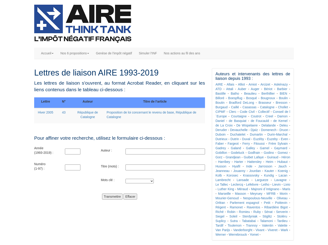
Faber (219, 143)
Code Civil (247, 112)
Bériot (268, 89)
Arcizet (265, 84)
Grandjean (233, 157)
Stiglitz (267, 216)
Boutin (220, 102)
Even (284, 139)
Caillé (235, 107)
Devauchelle (239, 130)
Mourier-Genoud (227, 198)
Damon (282, 116)
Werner (220, 234)
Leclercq (237, 184)
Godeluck (237, 152)
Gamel (264, 148)
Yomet (254, 234)
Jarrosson (265, 166)
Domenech (269, 130)
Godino (269, 152)
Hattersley (254, 162)
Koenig (283, 171)
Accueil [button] (47, 53)
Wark (284, 230)
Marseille (224, 193)
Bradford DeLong (241, 102)
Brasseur (265, 102)
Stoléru (282, 216)
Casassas (249, 107)
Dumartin (256, 134)
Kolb (218, 175)
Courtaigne (239, 116)
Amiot (253, 84)
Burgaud (221, 107)
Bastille (220, 93)
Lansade (243, 180)
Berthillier (268, 93)
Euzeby (272, 139)
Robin (231, 212)
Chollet (283, 107)
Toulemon (235, 225)
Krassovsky (251, 175)
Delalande (268, 125)
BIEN (283, 93)
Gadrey (220, 148)
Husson (220, 166)
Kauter (269, 171)
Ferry (246, 143)
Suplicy (220, 221)
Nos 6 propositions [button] (74, 53)
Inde (249, 166)
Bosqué (251, 98)
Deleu (283, 125)
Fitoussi (259, 143)
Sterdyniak (249, 216)
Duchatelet (237, 134)
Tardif (219, 225)
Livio (287, 184)
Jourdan (255, 171)
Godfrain (254, 152)
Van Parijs (222, 230)
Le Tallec (221, 184)
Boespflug (235, 98)
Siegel (219, 216)
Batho (235, 93)
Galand (236, 148)
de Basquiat (237, 121)
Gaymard (280, 148)
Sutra (234, 221)
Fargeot (233, 143)
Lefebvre (252, 184)
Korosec (232, 175)
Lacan (283, 175)
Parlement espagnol (244, 203)
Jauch (282, 166)
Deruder (221, 130)
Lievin (276, 184)
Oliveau (282, 198)
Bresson (281, 102)
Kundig (269, 175)
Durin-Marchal (277, 134)
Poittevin (281, 203)
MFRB (271, 193)
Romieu (244, 212)
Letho (265, 184)
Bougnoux (268, 98)
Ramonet (236, 207)
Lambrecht (223, 180)
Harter (238, 162)
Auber (242, 89)
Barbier (282, 89)
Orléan (220, 203)
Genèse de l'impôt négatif (114, 53)
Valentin (267, 225)
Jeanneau (222, 171)
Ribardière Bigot (276, 207)
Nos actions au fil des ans (182, 53)
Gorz (218, 157)
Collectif (263, 112)
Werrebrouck (238, 234)
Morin (284, 193)
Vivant (260, 230)
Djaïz (254, 130)
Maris (286, 189)
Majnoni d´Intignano (265, 189)
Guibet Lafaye (254, 157)
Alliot (241, 84)
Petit (267, 203)
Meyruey (256, 193)
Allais (230, 84)
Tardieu (282, 221)
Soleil (233, 216)
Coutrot (256, 116)
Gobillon (221, 152)
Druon (283, 130)
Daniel (220, 121)
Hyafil (236, 166)
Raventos (253, 207)
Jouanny (239, 171)
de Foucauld (260, 121)
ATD (218, 89)
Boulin (283, 98)
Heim (269, 162)
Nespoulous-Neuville (257, 198)
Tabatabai (249, 221)
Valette (282, 225)
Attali (229, 89)
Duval (246, 139)
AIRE (219, 84)
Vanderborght (242, 230)
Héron (286, 157)
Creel (269, 116)
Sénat (268, 212)
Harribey (224, 162)
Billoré (219, 98)
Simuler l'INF (148, 53)
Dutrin (235, 139)
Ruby (257, 212)
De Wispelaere (247, 125)
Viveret (272, 230)
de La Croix (224, 125)
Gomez (283, 152)
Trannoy (252, 225)
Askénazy (281, 84)
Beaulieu (250, 93)
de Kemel (280, 121)
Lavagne (280, 180)
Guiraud (272, 157)
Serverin (282, 212)
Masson (240, 193)
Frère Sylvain (278, 143)
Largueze (261, 180)
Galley (250, 148)
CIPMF (220, 112)
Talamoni (266, 221)
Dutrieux (221, 139)
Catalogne (267, 107)
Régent (220, 207)
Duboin (220, 134)
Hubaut (282, 162)
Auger (255, 89)
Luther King (226, 189)
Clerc (232, 112)
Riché (219, 212)
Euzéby (258, 139)
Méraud (242, 189)
